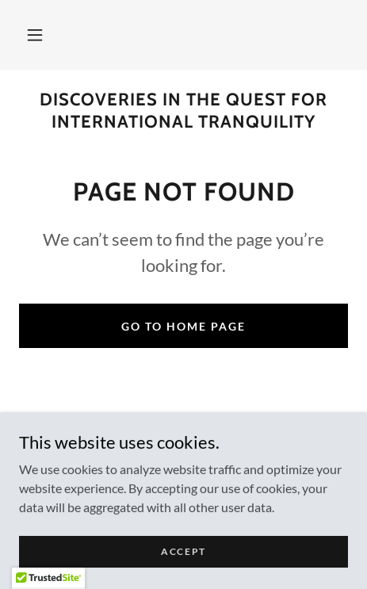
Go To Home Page (183, 326)
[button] (35, 35)
